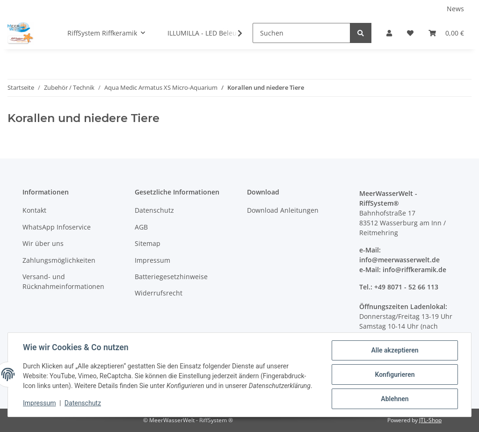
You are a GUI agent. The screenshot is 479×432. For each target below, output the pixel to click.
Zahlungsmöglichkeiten (58, 260)
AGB (141, 227)
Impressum (152, 260)
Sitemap (147, 243)
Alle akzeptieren (394, 350)
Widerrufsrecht (158, 292)
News (455, 8)
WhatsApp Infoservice (56, 227)
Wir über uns (43, 243)
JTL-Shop (430, 420)
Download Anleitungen (283, 210)
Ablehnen (394, 399)
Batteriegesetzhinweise (171, 276)
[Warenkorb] (446, 33)
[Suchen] (301, 33)
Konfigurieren (394, 374)
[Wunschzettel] (410, 33)
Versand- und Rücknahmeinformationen (63, 281)
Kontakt (34, 210)
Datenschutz (154, 210)
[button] (389, 33)
